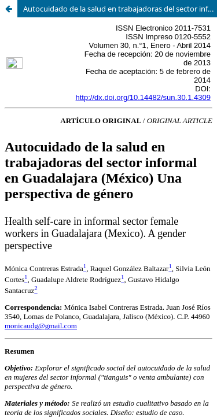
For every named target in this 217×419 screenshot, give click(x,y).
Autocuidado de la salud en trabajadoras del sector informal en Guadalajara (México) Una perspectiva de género (120, 8)
